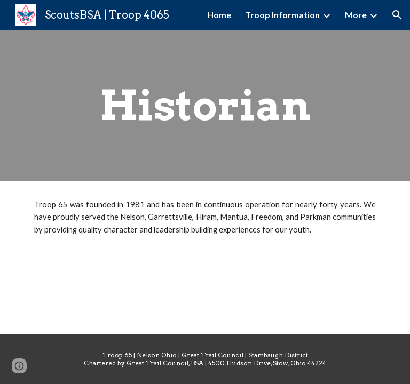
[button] (397, 15)
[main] (205, 106)
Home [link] (219, 15)
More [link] (356, 15)
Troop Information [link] (282, 15)
